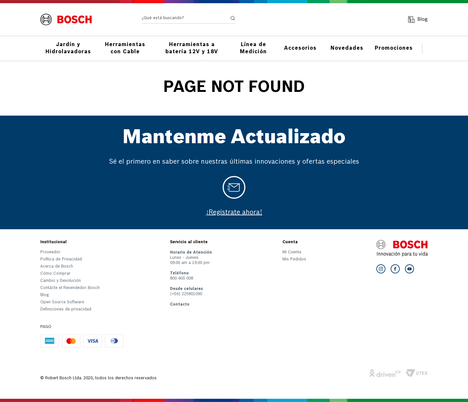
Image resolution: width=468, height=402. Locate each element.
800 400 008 (181, 279)
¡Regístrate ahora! (234, 212)
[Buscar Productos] (232, 15)
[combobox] (188, 16)
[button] (70, 310)
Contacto (179, 305)
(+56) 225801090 (186, 294)
